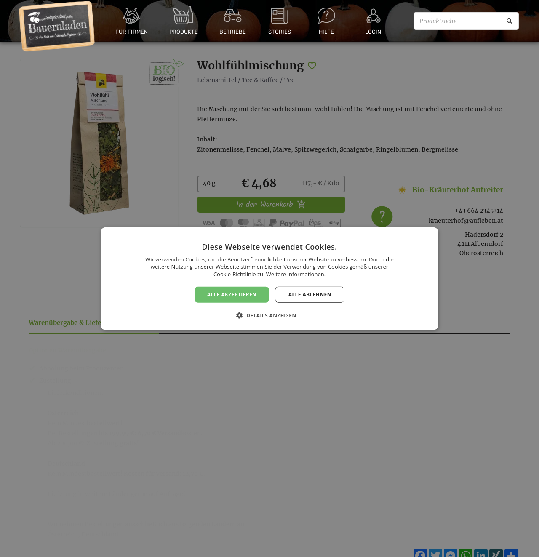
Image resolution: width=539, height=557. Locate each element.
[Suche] (509, 21)
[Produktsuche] (466, 21)
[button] (269, 315)
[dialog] (269, 278)
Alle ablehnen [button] (309, 294)
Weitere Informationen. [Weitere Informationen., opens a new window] (296, 274)
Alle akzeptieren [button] (232, 294)
